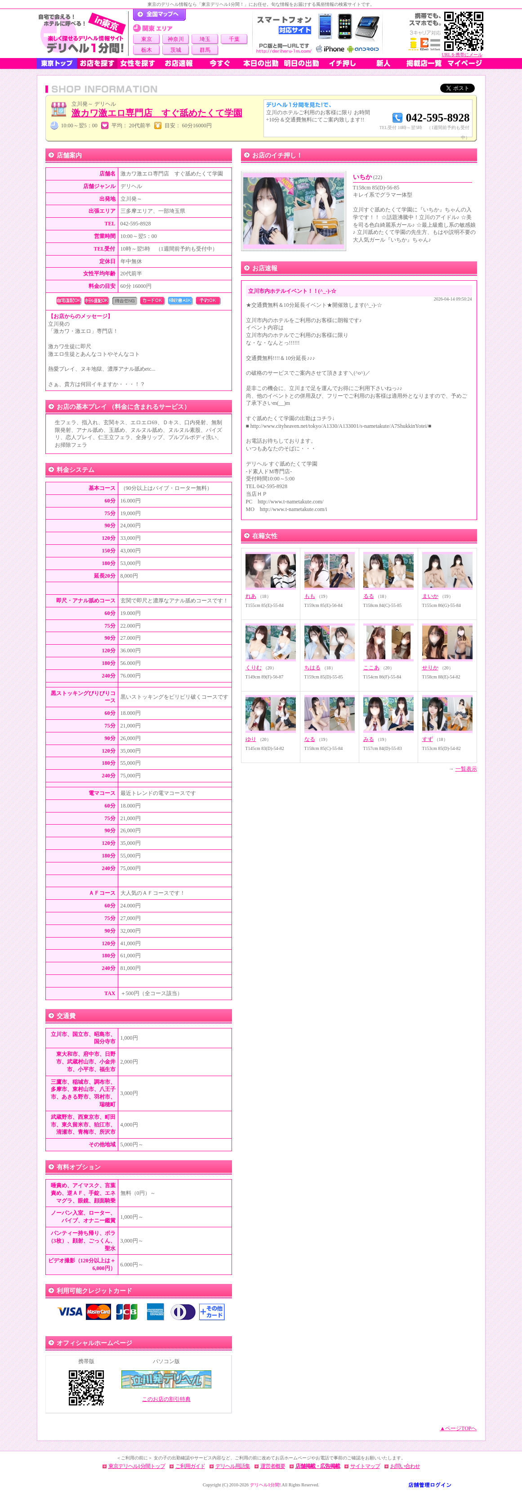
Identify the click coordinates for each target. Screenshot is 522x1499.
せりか (430, 667)
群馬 (205, 50)
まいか (430, 596)
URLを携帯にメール (462, 54)
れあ (250, 596)
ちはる (312, 667)
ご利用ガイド (190, 1466)
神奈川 (176, 39)
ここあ (371, 667)
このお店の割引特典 (166, 1399)
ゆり (250, 739)
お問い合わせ (405, 1466)
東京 (146, 39)
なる (309, 739)
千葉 (234, 39)
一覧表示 (466, 769)
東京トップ (56, 63)
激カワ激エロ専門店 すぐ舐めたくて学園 (156, 113)
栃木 (146, 50)
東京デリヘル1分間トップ (136, 1466)
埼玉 (205, 39)
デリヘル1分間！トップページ (159, 15)
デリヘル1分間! (265, 1484)
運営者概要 (272, 1466)
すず (427, 739)
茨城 (175, 50)
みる (368, 739)
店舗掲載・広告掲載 (317, 1466)
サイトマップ (365, 1466)
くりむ (253, 667)
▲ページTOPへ (458, 1428)
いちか (368, 177)
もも (309, 596)
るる (368, 596)
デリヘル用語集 (232, 1466)
